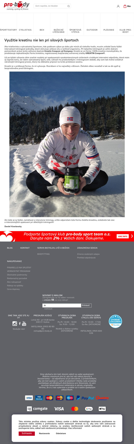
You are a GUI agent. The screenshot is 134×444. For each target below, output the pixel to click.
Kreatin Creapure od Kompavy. (58, 51)
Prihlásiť (86, 305)
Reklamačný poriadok (17, 278)
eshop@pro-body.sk (43, 331)
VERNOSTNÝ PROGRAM (18, 271)
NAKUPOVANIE (14, 261)
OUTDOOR (92, 30)
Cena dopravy (13, 289)
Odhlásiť (48, 309)
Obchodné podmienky (17, 275)
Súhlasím (27, 433)
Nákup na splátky (15, 286)
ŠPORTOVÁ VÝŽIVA (75, 31)
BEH (42, 30)
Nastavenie (44, 434)
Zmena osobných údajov (88, 254)
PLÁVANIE (109, 30)
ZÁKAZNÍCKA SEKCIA (87, 248)
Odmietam (61, 434)
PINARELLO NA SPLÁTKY (19, 268)
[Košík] (127, 6)
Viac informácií (75, 428)
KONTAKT (25, 248)
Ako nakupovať (14, 282)
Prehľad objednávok (86, 258)
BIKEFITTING (43, 254)
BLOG (10, 248)
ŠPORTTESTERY (8, 30)
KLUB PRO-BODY (126, 31)
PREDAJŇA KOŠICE (43, 316)
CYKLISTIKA (25, 30)
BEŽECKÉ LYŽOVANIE (59, 31)
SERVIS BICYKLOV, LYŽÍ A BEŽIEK (53, 248)
